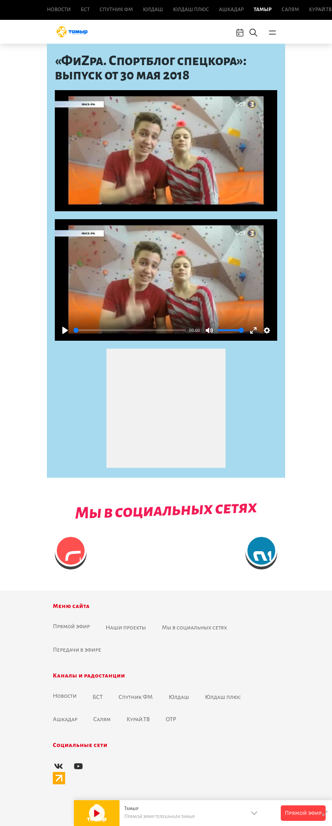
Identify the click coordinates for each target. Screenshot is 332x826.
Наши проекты (126, 627)
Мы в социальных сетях (194, 627)
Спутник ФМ (116, 9)
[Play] (65, 330)
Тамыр (263, 9)
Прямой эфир (71, 626)
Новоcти (59, 9)
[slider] (129, 330)
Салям (290, 9)
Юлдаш (153, 9)
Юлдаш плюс (191, 9)
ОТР (171, 719)
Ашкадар (231, 9)
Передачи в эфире (77, 650)
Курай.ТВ (320, 9)
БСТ (85, 9)
